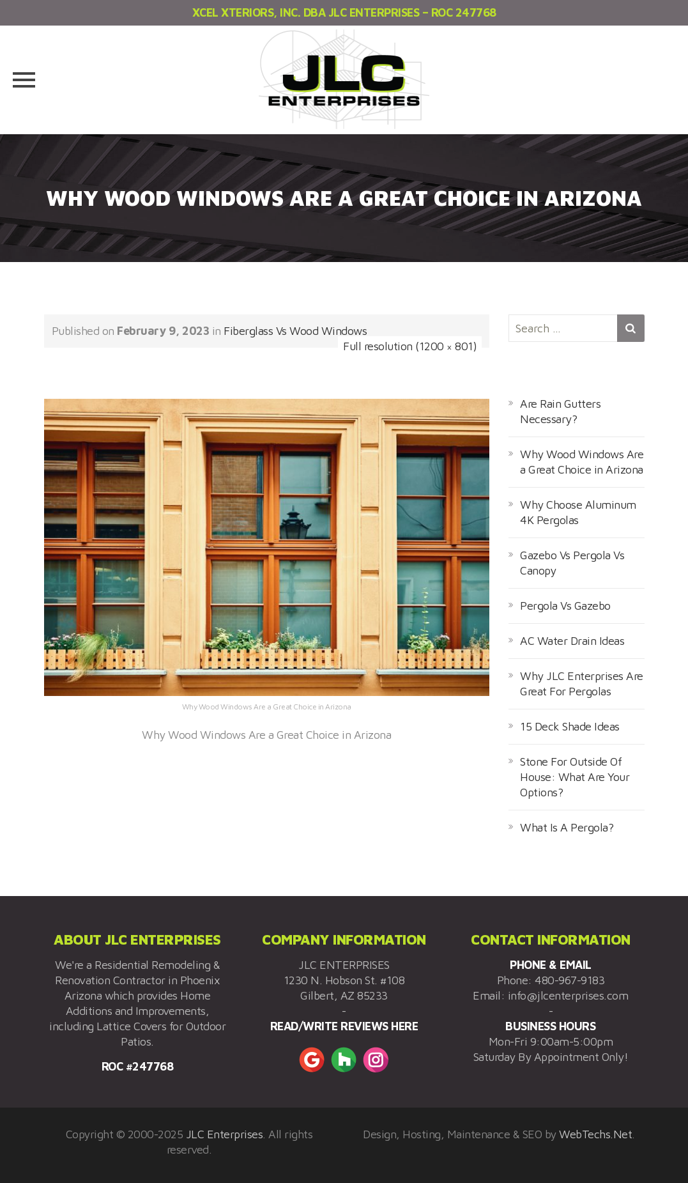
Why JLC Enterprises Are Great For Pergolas (581, 683)
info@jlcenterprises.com (568, 995)
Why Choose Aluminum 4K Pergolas (578, 512)
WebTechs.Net (595, 1134)
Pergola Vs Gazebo (565, 605)
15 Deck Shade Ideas (570, 726)
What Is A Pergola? (566, 827)
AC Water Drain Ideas (572, 640)
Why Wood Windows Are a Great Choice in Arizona (581, 461)
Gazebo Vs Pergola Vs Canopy (572, 562)
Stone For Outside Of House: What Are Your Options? (574, 777)
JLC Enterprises (224, 1134)
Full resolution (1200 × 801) (410, 346)
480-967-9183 (569, 980)
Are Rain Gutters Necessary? (560, 411)
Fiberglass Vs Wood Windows (295, 330)
